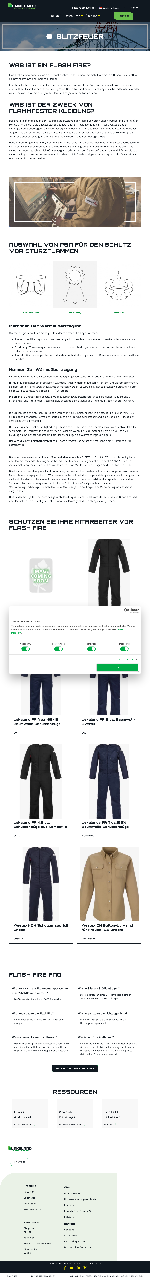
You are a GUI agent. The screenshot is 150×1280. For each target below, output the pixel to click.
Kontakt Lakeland (112, 1114)
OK (118, 667)
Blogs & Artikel (22, 1114)
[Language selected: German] (132, 8)
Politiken (12, 1276)
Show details (123, 659)
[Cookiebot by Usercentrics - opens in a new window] (126, 610)
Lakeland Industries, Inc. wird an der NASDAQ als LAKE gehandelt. (105, 1276)
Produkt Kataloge (67, 1114)
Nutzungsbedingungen (43, 1276)
